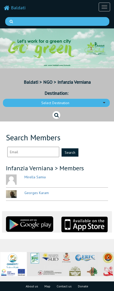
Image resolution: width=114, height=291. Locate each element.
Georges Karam (36, 192)
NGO (47, 82)
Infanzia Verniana (74, 82)
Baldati (14, 8)
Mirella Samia (35, 177)
